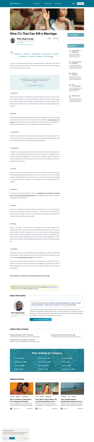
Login (73, 3)
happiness (18, 396)
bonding (12, 396)
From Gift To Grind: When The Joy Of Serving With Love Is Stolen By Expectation (46, 402)
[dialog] (15, 434)
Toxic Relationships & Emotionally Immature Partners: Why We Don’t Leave (72, 402)
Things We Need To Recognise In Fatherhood (22, 340)
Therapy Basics (37, 3)
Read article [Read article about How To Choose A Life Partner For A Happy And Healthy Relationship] (30, 408)
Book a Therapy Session (41, 319)
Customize (25, 438)
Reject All (5, 438)
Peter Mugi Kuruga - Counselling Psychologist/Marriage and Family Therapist (30, 275)
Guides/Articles (48, 3)
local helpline (35, 288)
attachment (63, 396)
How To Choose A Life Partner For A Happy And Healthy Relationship (21, 402)
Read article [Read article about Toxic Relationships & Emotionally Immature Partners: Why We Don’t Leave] (80, 408)
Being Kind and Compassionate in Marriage (63, 335)
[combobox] (76, 40)
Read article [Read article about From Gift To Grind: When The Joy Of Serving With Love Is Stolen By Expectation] (55, 408)
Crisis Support (58, 3)
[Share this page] (58, 41)
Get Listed (80, 3)
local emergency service (52, 287)
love (37, 396)
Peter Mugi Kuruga (25, 39)
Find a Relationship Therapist (34, 85)
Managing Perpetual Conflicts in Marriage (21, 335)
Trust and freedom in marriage (25, 257)
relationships (25, 396)
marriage (42, 396)
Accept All (12, 438)
